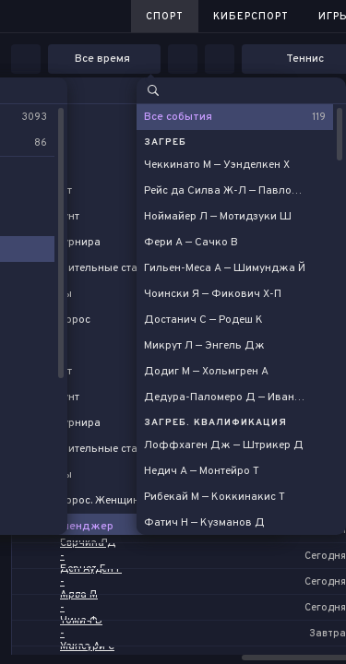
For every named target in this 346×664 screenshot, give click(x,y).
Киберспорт (251, 16)
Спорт (165, 16)
